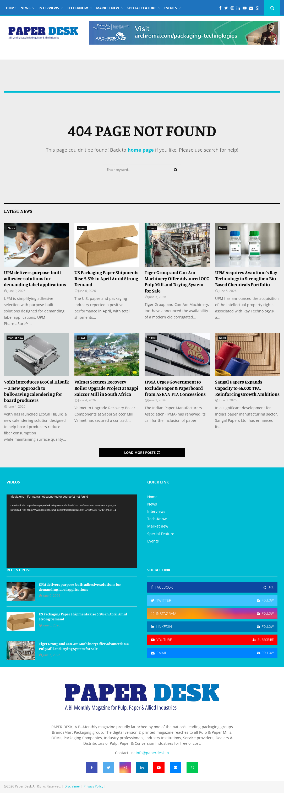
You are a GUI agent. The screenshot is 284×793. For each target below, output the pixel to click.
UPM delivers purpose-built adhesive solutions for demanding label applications (35, 278)
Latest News (18, 211)
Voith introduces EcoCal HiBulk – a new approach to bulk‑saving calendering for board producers (36, 391)
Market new (107, 8)
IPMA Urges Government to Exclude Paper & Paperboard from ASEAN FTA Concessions (175, 388)
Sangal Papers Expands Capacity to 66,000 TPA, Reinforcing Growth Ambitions (247, 388)
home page (141, 150)
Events (170, 8)
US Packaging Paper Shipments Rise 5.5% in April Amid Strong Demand (106, 278)
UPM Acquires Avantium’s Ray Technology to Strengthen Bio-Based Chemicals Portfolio (246, 278)
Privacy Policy (93, 786)
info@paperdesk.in (152, 752)
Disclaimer (72, 786)
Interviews (49, 8)
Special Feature (141, 8)
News (25, 8)
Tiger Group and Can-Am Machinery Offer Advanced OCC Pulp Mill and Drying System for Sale (177, 281)
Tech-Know (77, 8)
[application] (72, 531)
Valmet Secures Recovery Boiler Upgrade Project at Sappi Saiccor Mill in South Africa (106, 388)
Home (11, 8)
